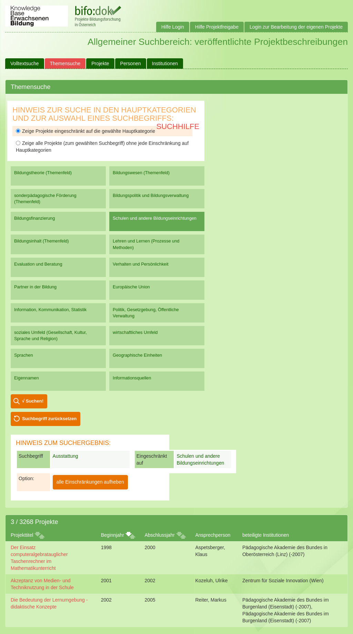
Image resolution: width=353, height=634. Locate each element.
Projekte (100, 63)
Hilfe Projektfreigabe (217, 27)
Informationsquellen (132, 377)
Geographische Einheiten (137, 355)
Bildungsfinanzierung (34, 218)
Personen (130, 63)
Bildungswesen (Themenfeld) (141, 172)
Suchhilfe (178, 126)
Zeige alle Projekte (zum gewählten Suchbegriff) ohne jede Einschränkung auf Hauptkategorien (102, 146)
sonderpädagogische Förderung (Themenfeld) (45, 198)
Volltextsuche (24, 63)
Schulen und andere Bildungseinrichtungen (154, 218)
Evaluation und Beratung (38, 264)
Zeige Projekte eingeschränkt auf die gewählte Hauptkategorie (85, 131)
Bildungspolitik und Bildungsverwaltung (151, 195)
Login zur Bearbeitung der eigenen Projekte (296, 27)
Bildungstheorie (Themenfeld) (43, 172)
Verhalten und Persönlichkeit (140, 264)
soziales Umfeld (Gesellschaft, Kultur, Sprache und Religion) (50, 335)
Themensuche (65, 63)
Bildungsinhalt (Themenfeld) (41, 241)
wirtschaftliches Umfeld (135, 332)
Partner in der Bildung (35, 286)
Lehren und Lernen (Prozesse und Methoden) (146, 244)
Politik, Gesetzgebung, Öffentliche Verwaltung (146, 312)
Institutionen (165, 63)
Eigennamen (26, 377)
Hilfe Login (172, 27)
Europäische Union (131, 286)
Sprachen (23, 355)
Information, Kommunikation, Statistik (50, 309)
